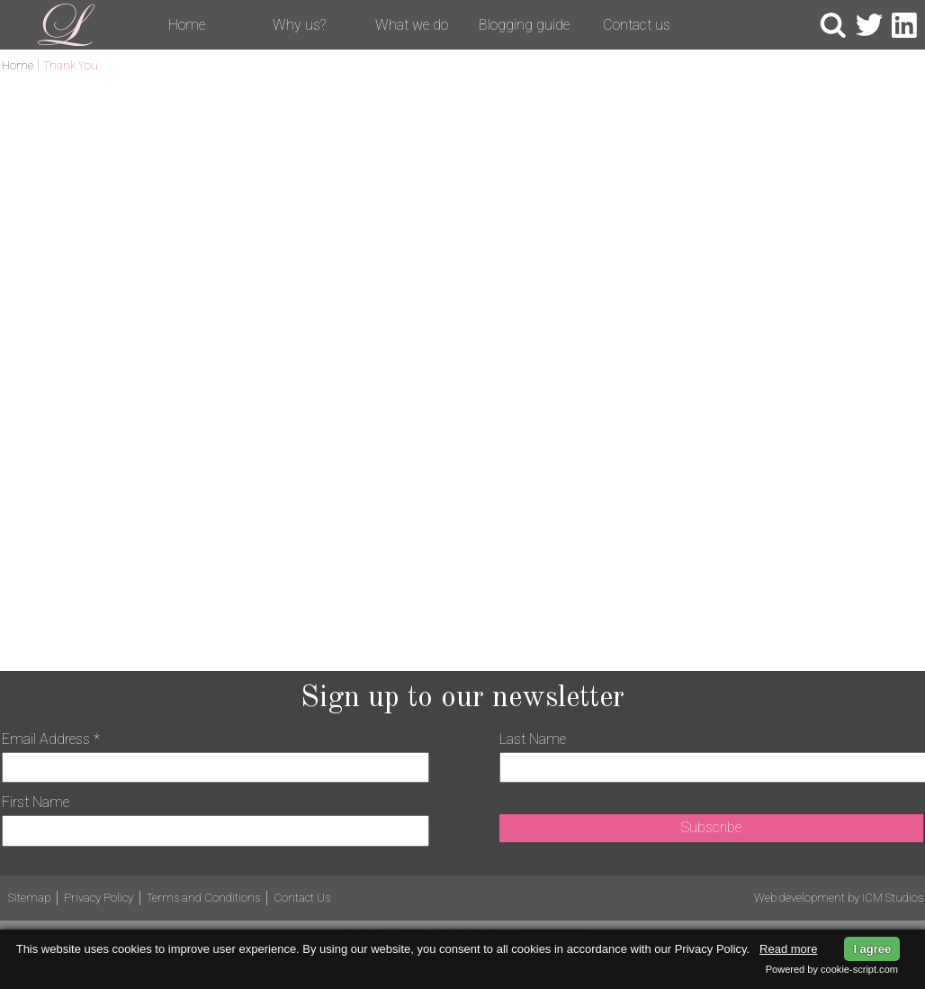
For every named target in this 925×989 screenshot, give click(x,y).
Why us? (299, 24)
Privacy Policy (98, 897)
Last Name (532, 739)
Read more (788, 949)
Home (186, 24)
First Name (35, 802)
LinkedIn (905, 25)
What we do (411, 24)
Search (833, 25)
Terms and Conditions (203, 897)
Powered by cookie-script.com (832, 969)
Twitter (869, 25)
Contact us (636, 24)
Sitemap (29, 897)
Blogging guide (524, 24)
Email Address (51, 739)
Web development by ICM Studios (838, 897)
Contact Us (302, 897)
